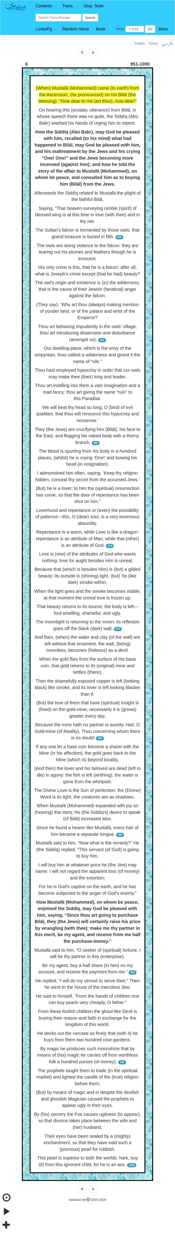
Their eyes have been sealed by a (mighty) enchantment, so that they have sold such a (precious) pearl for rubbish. (87, 1143)
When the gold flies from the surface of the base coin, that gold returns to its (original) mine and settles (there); (87, 666)
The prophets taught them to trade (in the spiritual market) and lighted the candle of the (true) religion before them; (87, 1077)
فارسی (167, 43)
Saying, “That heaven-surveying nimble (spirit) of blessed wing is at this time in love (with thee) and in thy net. (87, 215)
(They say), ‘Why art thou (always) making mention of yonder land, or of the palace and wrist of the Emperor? (87, 311)
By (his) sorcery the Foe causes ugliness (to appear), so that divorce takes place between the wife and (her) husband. (87, 1121)
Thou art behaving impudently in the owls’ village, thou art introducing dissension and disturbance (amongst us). (87, 333)
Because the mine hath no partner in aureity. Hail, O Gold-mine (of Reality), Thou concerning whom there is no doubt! (87, 731)
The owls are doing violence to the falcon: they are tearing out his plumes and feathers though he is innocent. (87, 252)
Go (150, 29)
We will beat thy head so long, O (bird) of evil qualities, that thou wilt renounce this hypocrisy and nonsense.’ (87, 414)
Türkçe (153, 43)
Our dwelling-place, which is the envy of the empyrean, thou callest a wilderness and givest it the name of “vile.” (87, 355)
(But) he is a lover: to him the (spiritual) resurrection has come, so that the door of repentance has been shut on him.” (87, 495)
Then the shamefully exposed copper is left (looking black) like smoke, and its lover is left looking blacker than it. (87, 687)
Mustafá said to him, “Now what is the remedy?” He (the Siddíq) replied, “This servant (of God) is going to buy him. (87, 849)
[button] (45, 6)
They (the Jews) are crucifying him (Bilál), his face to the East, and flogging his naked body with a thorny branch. (87, 436)
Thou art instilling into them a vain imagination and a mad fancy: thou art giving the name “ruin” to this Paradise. (87, 392)
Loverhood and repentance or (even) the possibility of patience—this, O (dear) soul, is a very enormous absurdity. (88, 517)
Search (90, 17)
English (139, 43)
